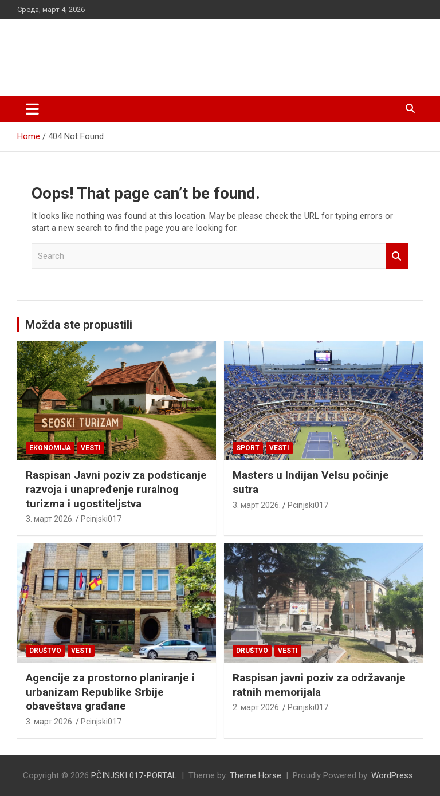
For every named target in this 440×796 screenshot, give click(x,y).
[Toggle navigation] (32, 109)
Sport (248, 448)
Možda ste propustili (78, 325)
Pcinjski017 (101, 518)
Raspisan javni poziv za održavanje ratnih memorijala (319, 685)
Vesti (91, 448)
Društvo (45, 651)
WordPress (392, 775)
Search (397, 256)
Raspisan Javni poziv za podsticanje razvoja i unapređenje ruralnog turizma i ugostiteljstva (116, 489)
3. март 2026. (50, 518)
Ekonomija (50, 448)
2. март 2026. (257, 707)
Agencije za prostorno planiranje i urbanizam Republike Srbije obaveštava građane (110, 691)
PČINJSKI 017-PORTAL (137, 51)
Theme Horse (255, 775)
